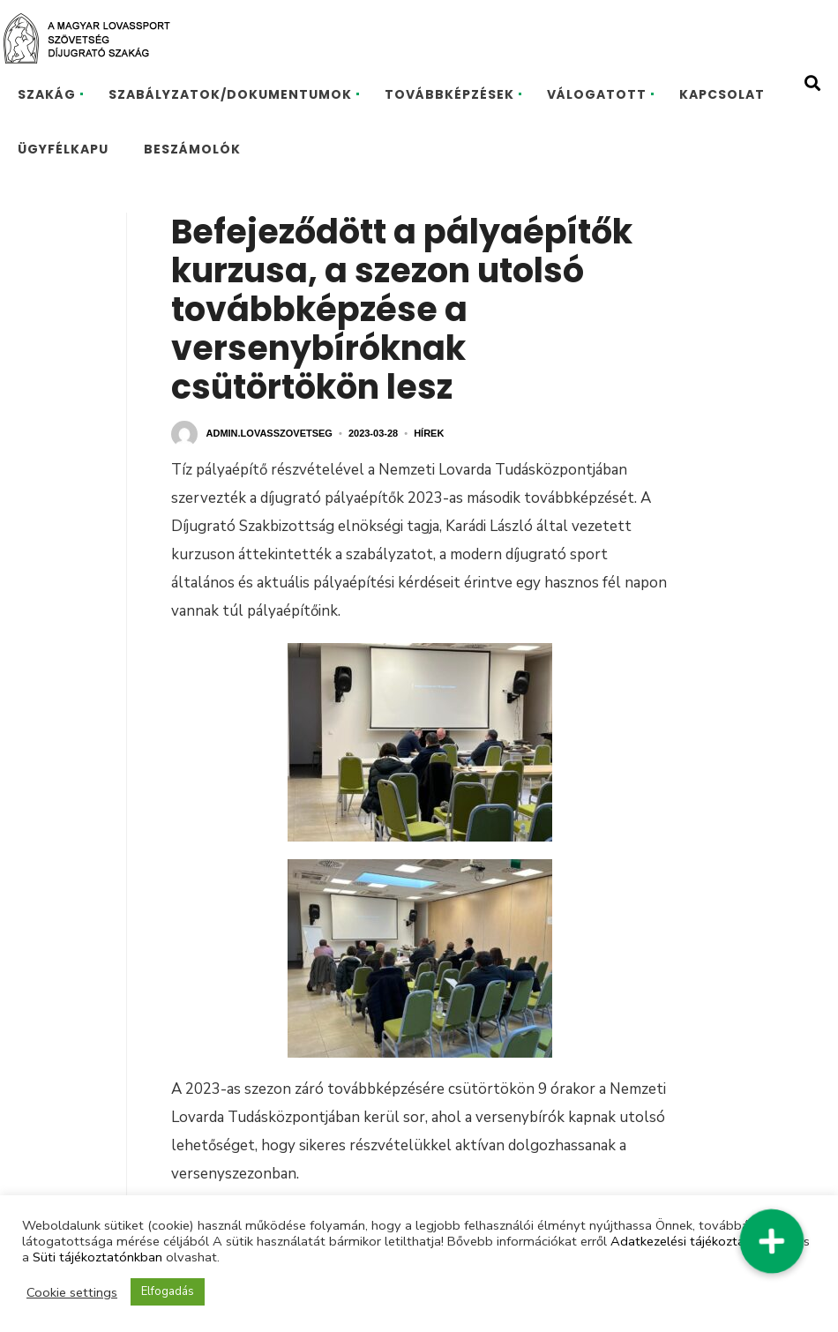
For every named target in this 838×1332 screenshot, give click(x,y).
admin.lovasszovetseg (269, 433)
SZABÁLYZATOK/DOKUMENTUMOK (230, 94)
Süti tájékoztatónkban (97, 1257)
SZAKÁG (47, 94)
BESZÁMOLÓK (192, 149)
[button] (771, 1240)
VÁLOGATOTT (597, 94)
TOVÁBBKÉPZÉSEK (449, 94)
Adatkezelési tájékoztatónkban (701, 1241)
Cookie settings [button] (71, 1292)
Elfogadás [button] (167, 1291)
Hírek (429, 433)
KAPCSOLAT (722, 94)
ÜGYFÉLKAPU (63, 149)
